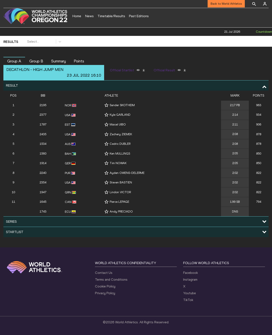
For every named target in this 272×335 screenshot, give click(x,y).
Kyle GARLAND (120, 115)
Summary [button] (58, 61)
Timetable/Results (111, 16)
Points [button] (79, 61)
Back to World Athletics (226, 4)
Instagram (190, 279)
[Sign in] (265, 4)
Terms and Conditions (111, 279)
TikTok (188, 300)
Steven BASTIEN (121, 182)
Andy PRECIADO (121, 211)
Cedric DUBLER (120, 144)
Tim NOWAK (118, 163)
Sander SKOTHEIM (122, 105)
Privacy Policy (105, 293)
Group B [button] (36, 61)
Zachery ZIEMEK (121, 134)
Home (76, 16)
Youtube (189, 293)
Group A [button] (14, 61)
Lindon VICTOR (120, 192)
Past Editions (139, 16)
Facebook (190, 273)
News (89, 16)
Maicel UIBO (118, 124)
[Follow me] (106, 105)
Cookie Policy (105, 286)
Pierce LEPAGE (119, 202)
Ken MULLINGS (120, 153)
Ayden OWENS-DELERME (127, 173)
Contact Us (103, 273)
